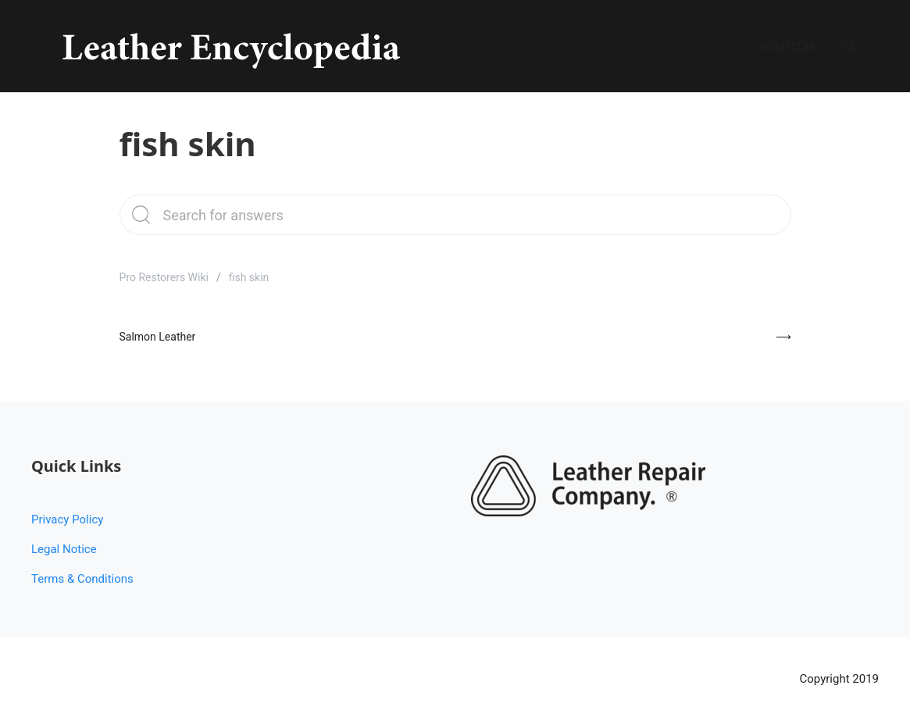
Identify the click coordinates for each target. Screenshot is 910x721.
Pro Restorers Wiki (164, 277)
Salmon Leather (158, 336)
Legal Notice (64, 549)
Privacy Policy (67, 519)
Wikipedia (788, 45)
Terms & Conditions (82, 579)
